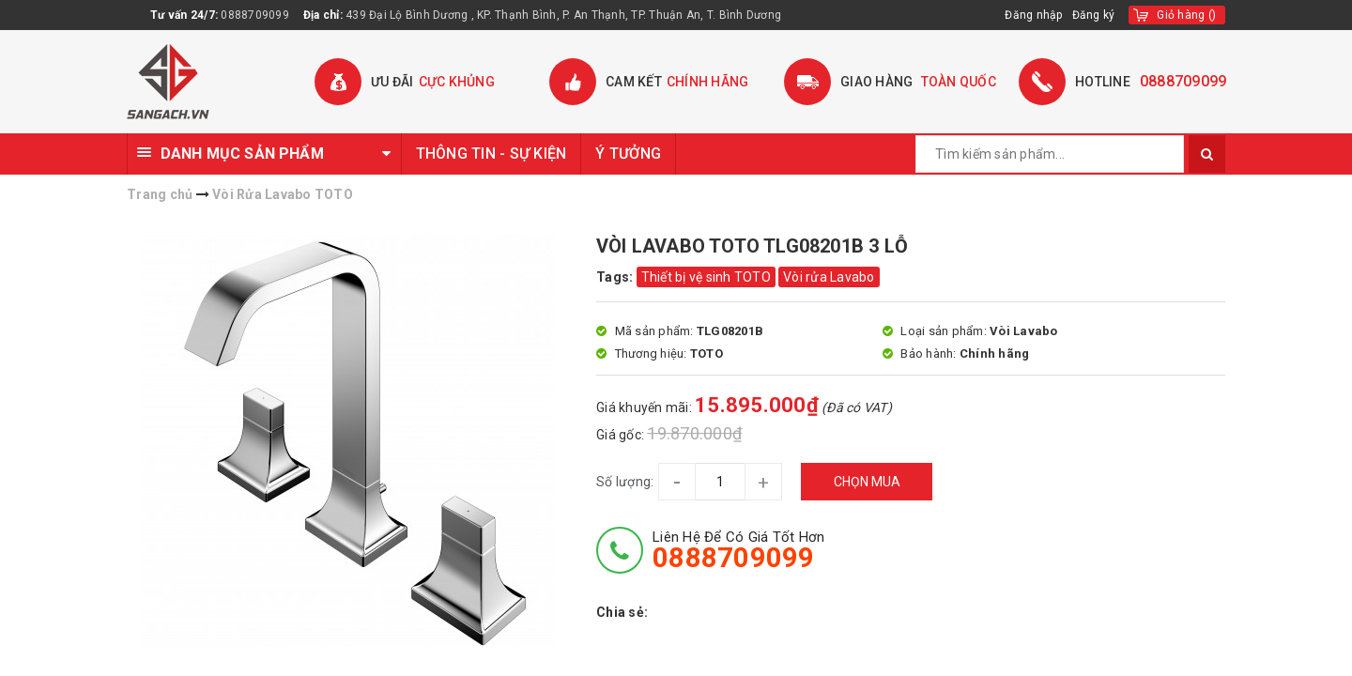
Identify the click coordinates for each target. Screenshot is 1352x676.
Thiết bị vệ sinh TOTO (706, 276)
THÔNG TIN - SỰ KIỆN (491, 153)
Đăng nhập (1033, 15)
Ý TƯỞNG (628, 153)
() (1186, 15)
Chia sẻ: (622, 612)
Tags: (616, 276)
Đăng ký (1093, 15)
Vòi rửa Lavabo (829, 276)
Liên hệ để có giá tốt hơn (738, 550)
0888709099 (255, 15)
